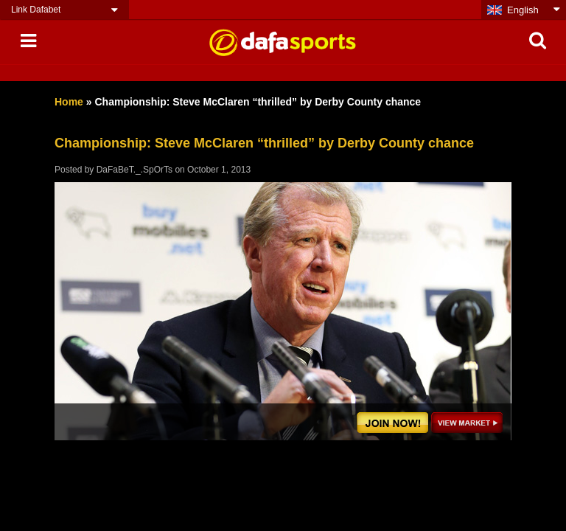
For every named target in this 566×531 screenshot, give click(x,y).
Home (69, 102)
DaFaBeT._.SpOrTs (134, 169)
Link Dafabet (35, 9)
